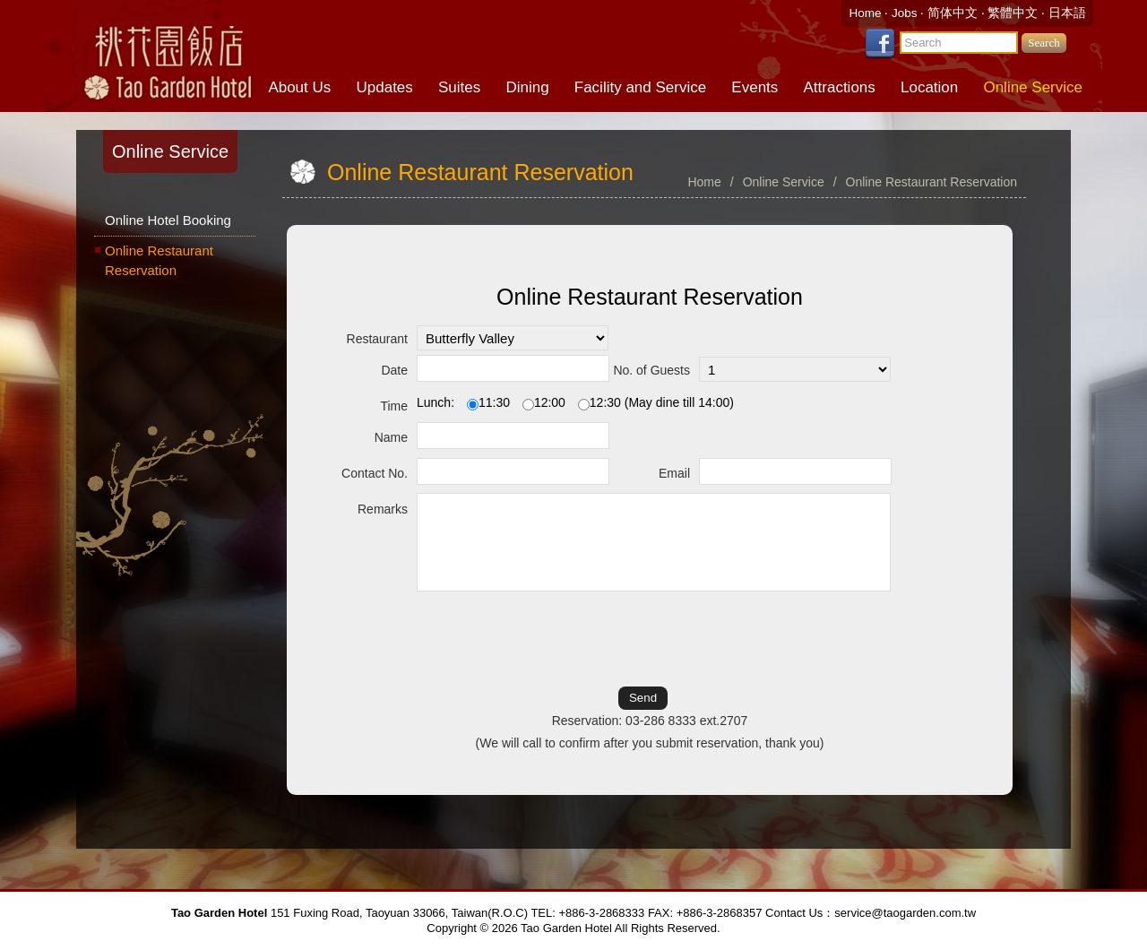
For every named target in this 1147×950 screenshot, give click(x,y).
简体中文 (952, 13)
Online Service (1032, 87)
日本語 (1067, 13)
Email (674, 473)
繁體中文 (1012, 13)
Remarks (383, 509)
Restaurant (377, 339)
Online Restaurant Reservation (159, 261)
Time (394, 406)
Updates (384, 87)
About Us (299, 87)
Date (394, 370)
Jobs (906, 13)
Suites (459, 87)
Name (391, 437)
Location (929, 87)
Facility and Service (640, 87)
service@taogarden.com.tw (905, 913)
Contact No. (374, 473)
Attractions (839, 87)
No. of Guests (651, 370)
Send (643, 697)
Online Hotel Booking (168, 220)
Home (866, 13)
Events (754, 87)
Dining (526, 87)
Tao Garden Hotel (166, 54)
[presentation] (649, 638)
